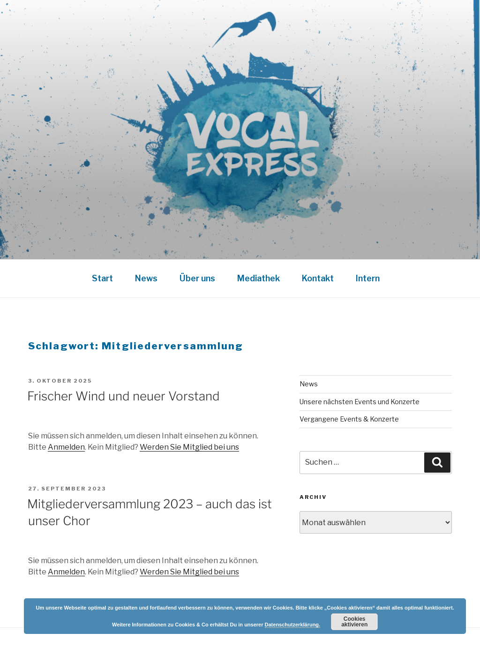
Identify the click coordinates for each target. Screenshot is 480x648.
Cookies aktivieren (354, 622)
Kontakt (318, 278)
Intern (368, 278)
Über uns (197, 278)
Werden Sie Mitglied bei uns (189, 447)
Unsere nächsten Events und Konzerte (360, 402)
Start (102, 278)
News (146, 278)
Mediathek (258, 278)
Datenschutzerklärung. (293, 624)
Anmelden (66, 447)
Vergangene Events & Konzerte (349, 419)
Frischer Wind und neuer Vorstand (123, 396)
